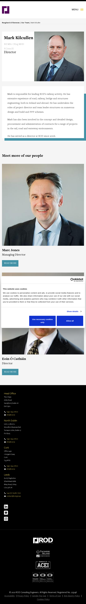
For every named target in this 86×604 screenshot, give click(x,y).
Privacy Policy (23, 595)
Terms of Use (55, 595)
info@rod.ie (10, 415)
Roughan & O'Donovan (11, 22)
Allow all (70, 321)
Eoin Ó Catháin (14, 359)
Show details (72, 311)
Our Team (25, 22)
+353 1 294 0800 (12, 412)
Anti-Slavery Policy (72, 595)
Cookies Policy (43, 599)
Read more (10, 263)
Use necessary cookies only (42, 320)
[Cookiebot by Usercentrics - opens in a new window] (72, 280)
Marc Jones (11, 250)
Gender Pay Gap (39, 595)
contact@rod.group (13, 496)
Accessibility (9, 595)
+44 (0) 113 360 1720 (13, 493)
